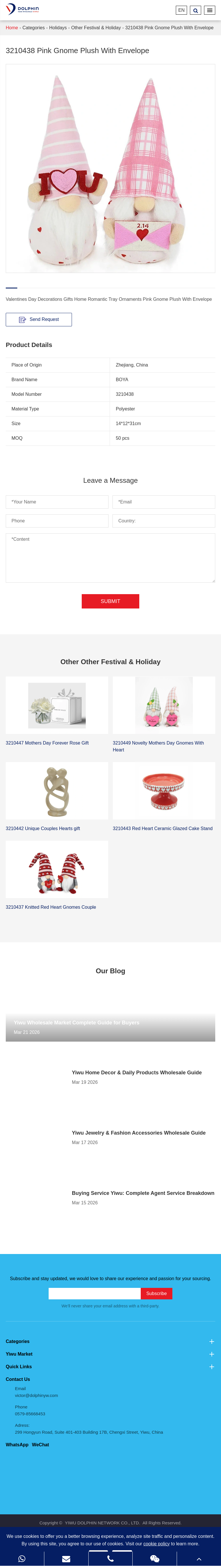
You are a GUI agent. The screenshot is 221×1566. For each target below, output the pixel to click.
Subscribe (156, 1293)
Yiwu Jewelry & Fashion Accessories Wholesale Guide (139, 1133)
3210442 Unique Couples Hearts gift (43, 828)
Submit (110, 601)
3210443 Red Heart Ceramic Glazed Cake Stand (163, 828)
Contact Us (18, 1379)
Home (12, 27)
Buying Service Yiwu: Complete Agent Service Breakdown (143, 1193)
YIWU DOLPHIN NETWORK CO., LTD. (102, 1522)
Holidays (58, 27)
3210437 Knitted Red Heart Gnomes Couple (51, 907)
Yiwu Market (110, 1354)
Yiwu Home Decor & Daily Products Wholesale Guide (137, 1072)
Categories (33, 27)
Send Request (39, 319)
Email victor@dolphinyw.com (36, 1392)
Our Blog (110, 971)
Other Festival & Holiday (96, 27)
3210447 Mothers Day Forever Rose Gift (47, 743)
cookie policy (156, 1543)
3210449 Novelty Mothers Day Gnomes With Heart (158, 746)
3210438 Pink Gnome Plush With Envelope (169, 27)
